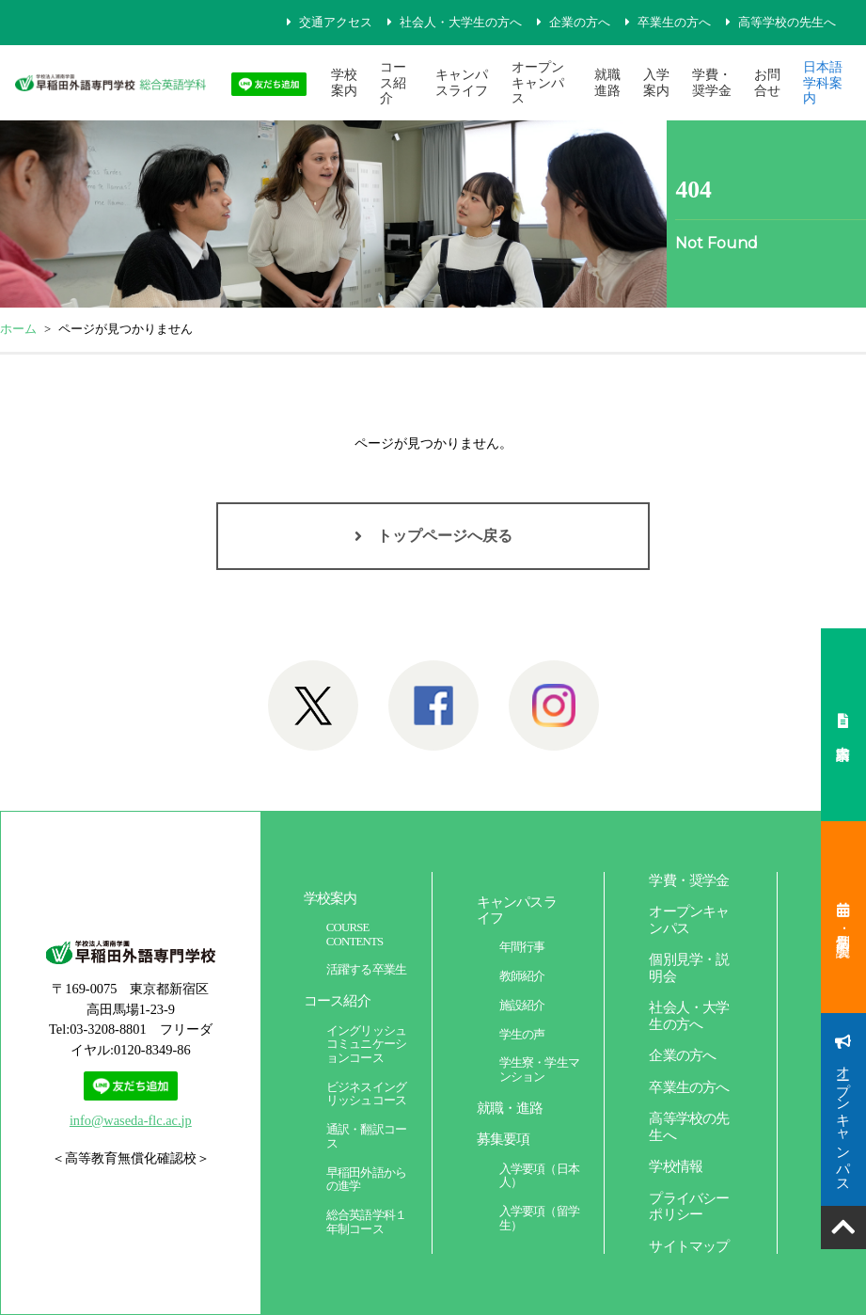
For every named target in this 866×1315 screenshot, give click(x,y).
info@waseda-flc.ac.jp (131, 1120)
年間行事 (522, 947)
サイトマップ (689, 1246)
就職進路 (607, 82)
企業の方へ (579, 22)
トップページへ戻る (444, 536)
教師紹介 (522, 976)
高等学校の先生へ (787, 22)
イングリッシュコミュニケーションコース (366, 1044)
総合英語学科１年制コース (366, 1222)
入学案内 (656, 82)
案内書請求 (843, 724)
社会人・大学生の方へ (461, 22)
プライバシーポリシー (689, 1206)
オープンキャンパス (538, 82)
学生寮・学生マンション (539, 1070)
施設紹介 (522, 1005)
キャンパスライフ (461, 82)
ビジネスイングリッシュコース (366, 1094)
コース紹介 (393, 82)
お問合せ (767, 82)
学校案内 (344, 82)
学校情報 (675, 1166)
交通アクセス (335, 22)
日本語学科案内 (822, 82)
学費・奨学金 (712, 82)
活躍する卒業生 (366, 969)
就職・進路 (510, 1108)
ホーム (18, 329)
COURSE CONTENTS (354, 934)
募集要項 (503, 1139)
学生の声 (522, 1034)
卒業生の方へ (674, 22)
